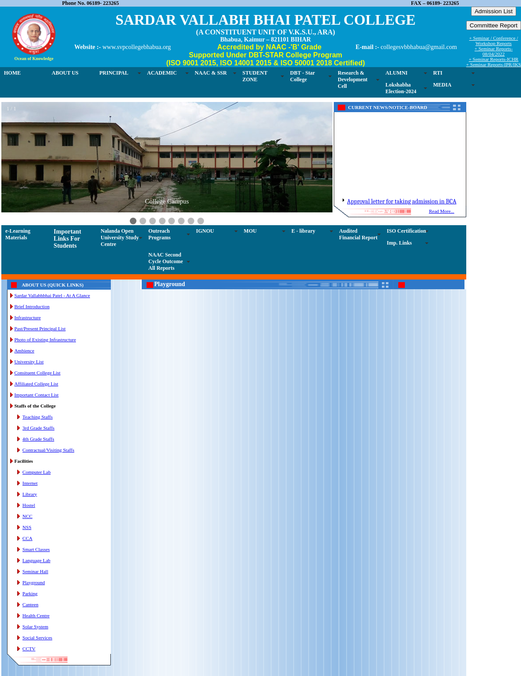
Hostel (29, 505)
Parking (30, 593)
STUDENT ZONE (255, 76)
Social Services (38, 637)
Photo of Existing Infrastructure (45, 339)
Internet (30, 483)
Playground (34, 582)
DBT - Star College (302, 76)
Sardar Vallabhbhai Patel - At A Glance (52, 295)
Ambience (24, 350)
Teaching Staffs (38, 416)
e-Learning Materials (17, 234)
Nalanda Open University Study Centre (120, 237)
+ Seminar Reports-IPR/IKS (493, 64)
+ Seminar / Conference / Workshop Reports (493, 40)
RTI (437, 73)
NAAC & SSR (211, 73)
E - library (303, 231)
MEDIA (442, 85)
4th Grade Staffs (38, 439)
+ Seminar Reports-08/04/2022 (494, 51)
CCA (28, 538)
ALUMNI (396, 73)
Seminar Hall (35, 571)
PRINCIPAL (113, 73)
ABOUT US (65, 73)
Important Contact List (36, 394)
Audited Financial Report (358, 234)
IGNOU (205, 231)
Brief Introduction (31, 306)
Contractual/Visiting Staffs (48, 450)
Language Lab (36, 560)
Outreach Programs (159, 234)
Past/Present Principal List (39, 328)
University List (28, 361)
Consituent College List (37, 372)
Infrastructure (27, 317)
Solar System (35, 626)
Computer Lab (37, 472)
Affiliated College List (36, 383)
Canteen (30, 604)
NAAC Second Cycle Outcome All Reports (165, 261)
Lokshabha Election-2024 (400, 88)
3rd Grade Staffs (39, 428)
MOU (250, 231)
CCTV (29, 648)
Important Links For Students (67, 238)
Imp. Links (399, 243)
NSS (27, 527)
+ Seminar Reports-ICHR (494, 59)
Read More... (441, 211)
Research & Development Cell (352, 79)
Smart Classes (36, 549)
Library (30, 494)
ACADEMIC (162, 73)
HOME (12, 73)
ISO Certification (406, 231)
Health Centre (36, 615)
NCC (28, 516)
